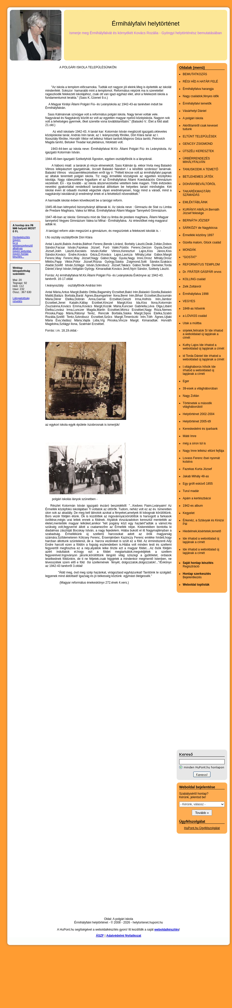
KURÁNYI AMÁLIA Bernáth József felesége (201, 211)
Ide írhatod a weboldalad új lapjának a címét (201, 540)
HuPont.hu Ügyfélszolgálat (202, 828)
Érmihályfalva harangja (198, 89)
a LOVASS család (195, 316)
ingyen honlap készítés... (20, 255)
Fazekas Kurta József (197, 469)
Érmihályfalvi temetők (197, 103)
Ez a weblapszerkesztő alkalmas (23, 245)
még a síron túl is (194, 443)
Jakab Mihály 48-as (196, 476)
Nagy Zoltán (191, 396)
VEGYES (189, 301)
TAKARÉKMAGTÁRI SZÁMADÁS (197, 193)
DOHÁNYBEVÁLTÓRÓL (199, 184)
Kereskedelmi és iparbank (200, 428)
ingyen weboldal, (22, 251)
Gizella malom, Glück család (202, 242)
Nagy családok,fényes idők (201, 96)
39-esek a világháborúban (200, 388)
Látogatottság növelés (21, 300)
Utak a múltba (192, 323)
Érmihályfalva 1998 (195, 294)
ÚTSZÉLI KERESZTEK (198, 151)
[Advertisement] (197, 671)
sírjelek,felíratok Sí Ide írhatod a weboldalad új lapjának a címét (203, 334)
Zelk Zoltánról (192, 286)
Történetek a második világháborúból (197, 404)
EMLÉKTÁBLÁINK (195, 202)
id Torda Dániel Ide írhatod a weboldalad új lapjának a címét (203, 357)
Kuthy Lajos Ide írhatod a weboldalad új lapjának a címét (203, 346)
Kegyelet (189, 513)
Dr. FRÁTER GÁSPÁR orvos (202, 272)
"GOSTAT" (190, 257)
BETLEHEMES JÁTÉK (198, 176)
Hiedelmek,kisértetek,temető (202, 531)
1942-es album (193, 505)
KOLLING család (194, 279)
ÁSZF (100, 935)
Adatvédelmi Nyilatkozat (123, 935)
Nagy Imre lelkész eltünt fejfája (203, 450)
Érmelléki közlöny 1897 (198, 235)
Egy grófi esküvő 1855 (198, 483)
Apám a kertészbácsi (197, 498)
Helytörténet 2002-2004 (198, 414)
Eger (186, 381)
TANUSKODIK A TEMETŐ (200, 169)
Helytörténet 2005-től (197, 421)
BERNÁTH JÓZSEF (196, 220)
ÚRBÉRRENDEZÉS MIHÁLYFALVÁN (196, 160)
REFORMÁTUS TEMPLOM (201, 264)
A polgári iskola (193, 118)
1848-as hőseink (194, 308)
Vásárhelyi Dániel (194, 111)
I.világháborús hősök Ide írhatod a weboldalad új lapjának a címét (199, 370)
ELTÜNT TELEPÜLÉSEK (200, 136)
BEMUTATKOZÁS (195, 74)
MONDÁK (189, 250)
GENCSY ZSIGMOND (198, 144)
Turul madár (191, 491)
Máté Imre (189, 436)
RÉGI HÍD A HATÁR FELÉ (200, 81)
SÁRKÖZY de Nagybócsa (200, 228)
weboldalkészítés (166, 929)
